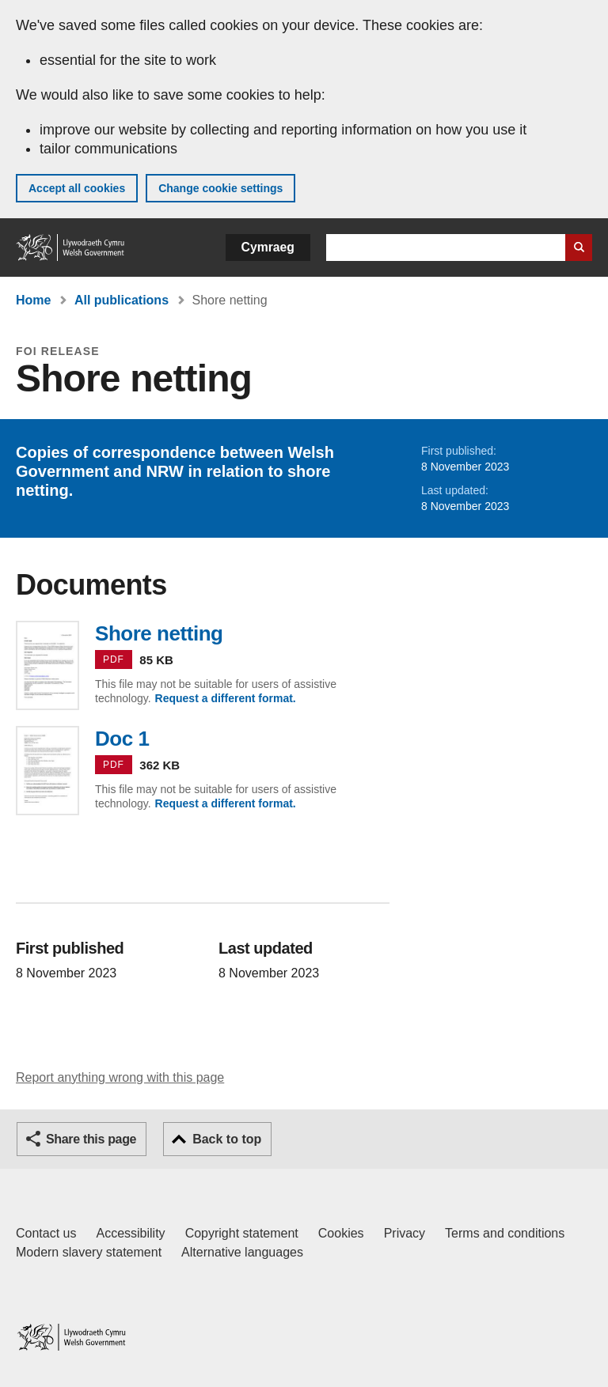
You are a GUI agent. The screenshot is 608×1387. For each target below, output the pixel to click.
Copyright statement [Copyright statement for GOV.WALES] (241, 1233)
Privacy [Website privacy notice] (404, 1233)
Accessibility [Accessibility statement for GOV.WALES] (130, 1233)
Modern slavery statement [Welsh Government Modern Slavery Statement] (89, 1252)
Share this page (91, 1139)
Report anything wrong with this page (120, 1077)
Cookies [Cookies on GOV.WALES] (341, 1233)
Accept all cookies (76, 188)
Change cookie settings (220, 188)
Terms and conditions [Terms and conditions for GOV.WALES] (504, 1233)
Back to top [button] (226, 1139)
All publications (121, 300)
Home (33, 300)
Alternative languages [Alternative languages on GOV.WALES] (242, 1252)
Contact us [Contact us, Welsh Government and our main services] (46, 1233)
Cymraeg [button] (267, 247)
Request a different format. (225, 698)
